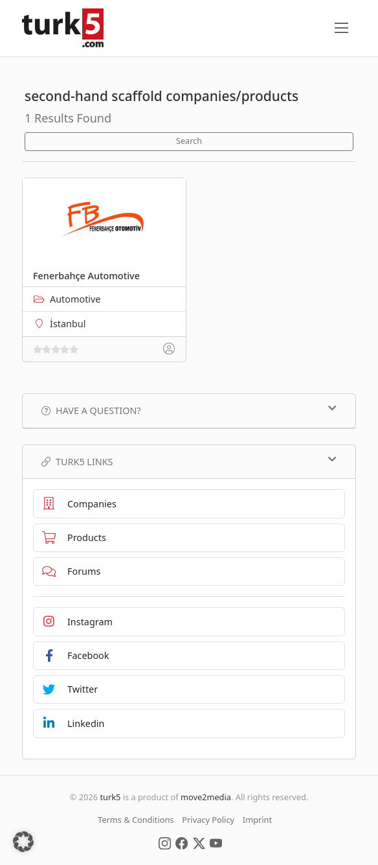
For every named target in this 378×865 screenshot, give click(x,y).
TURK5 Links (189, 461)
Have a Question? (189, 410)
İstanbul (67, 323)
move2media (206, 797)
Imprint (257, 819)
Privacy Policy (208, 819)
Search (189, 140)
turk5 (110, 797)
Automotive (75, 299)
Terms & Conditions (135, 819)
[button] (23, 841)
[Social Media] (165, 842)
